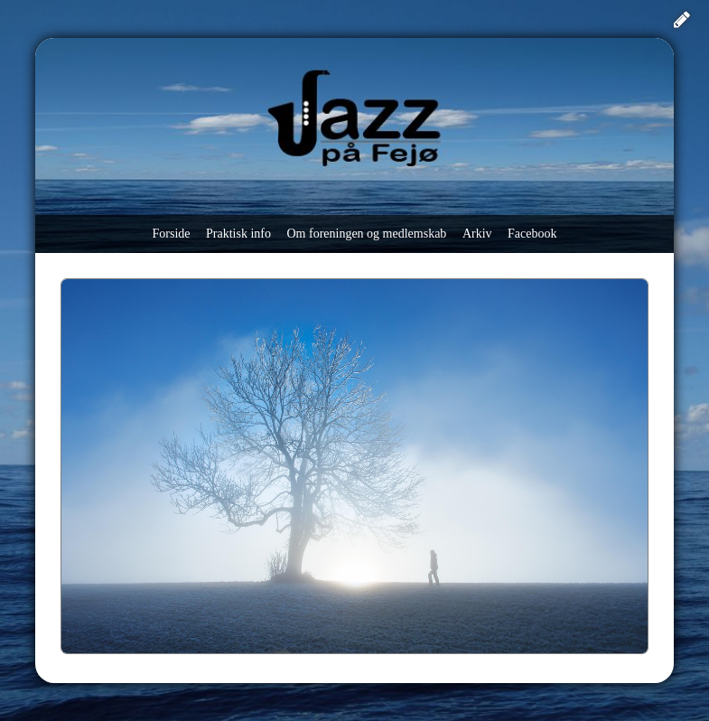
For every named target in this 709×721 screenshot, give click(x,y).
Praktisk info (238, 233)
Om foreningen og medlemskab (366, 233)
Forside (172, 233)
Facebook (532, 233)
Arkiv (477, 233)
